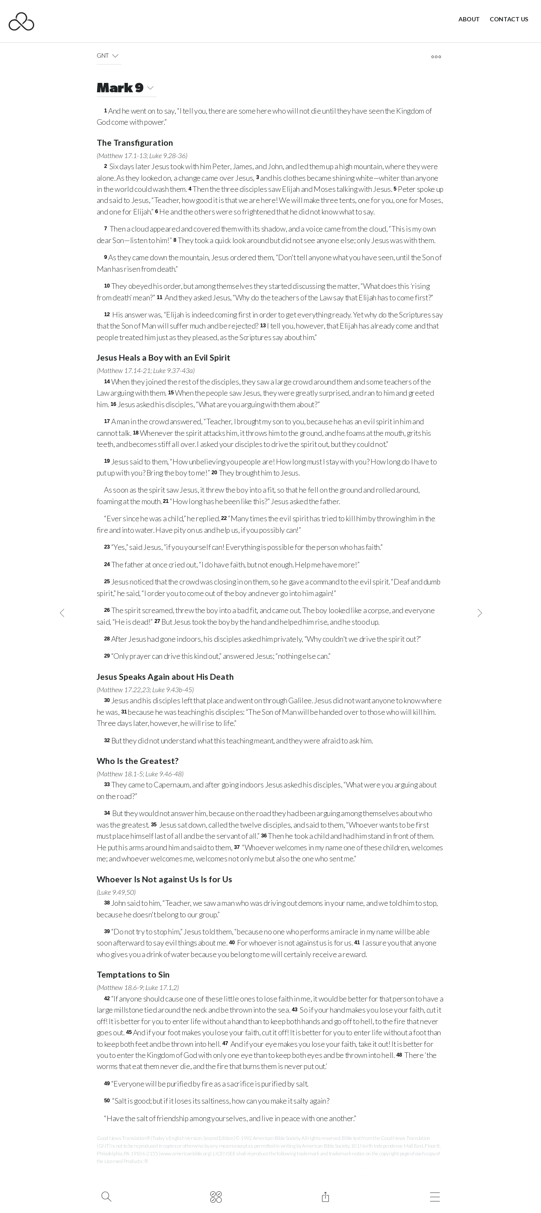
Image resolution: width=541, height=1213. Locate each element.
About (469, 19)
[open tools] (436, 57)
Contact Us (509, 19)
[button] (115, 55)
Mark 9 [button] (127, 89)
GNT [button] (109, 55)
